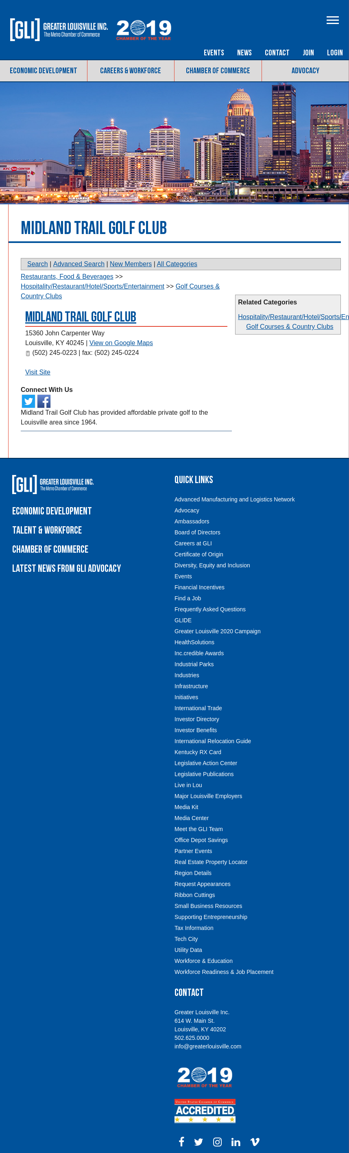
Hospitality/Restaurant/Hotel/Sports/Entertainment (92, 286)
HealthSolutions (194, 642)
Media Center (191, 818)
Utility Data (188, 950)
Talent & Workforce (47, 530)
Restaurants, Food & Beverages (67, 276)
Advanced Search (79, 263)
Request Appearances (202, 884)
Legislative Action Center (205, 763)
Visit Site (37, 372)
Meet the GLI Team (198, 829)
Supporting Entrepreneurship (210, 917)
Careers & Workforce (130, 71)
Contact (277, 53)
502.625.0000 (191, 1038)
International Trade (198, 708)
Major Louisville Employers (208, 796)
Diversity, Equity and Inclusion (212, 565)
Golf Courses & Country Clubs (289, 326)
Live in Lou (188, 785)
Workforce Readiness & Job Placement (223, 972)
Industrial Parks (194, 664)
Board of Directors (197, 532)
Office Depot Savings (201, 840)
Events (214, 53)
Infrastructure (191, 686)
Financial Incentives (199, 587)
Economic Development (43, 71)
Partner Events (193, 851)
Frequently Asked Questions (210, 609)
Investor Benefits (195, 730)
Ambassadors (191, 521)
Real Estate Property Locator (211, 862)
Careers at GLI (193, 543)
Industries (186, 675)
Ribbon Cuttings (194, 895)
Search (37, 263)
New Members (131, 263)
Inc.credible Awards (199, 653)
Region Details (193, 873)
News (244, 53)
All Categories (177, 263)
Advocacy (305, 71)
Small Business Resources (208, 906)
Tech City (186, 939)
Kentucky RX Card (197, 752)
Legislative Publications (204, 774)
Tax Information (194, 928)
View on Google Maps (121, 342)
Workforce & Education (203, 961)
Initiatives (186, 697)
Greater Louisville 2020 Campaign (217, 631)
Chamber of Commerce (218, 71)
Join (308, 53)
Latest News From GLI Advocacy (66, 568)
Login (335, 53)
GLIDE (183, 620)
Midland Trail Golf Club (80, 317)
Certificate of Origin (198, 554)
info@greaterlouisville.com (207, 1046)
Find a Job (187, 598)
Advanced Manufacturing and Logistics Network (234, 499)
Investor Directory (196, 719)
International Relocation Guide (212, 741)
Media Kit (186, 807)
